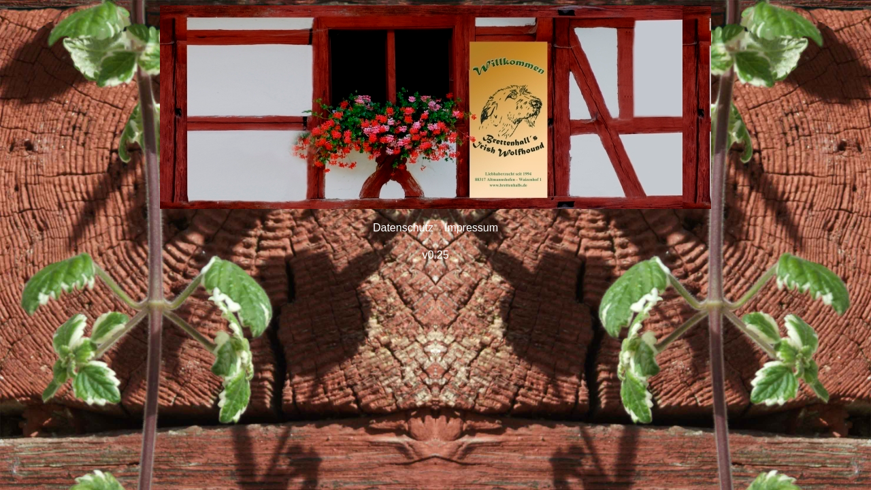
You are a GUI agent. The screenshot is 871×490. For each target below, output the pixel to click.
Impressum (471, 227)
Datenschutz (403, 227)
